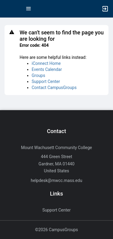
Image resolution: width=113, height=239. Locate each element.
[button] (7, 8)
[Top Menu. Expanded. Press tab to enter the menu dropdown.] (28, 9)
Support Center (46, 81)
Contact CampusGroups (54, 87)
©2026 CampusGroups (56, 229)
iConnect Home (46, 63)
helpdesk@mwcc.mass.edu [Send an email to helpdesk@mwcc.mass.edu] (56, 180)
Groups (38, 75)
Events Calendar (47, 69)
